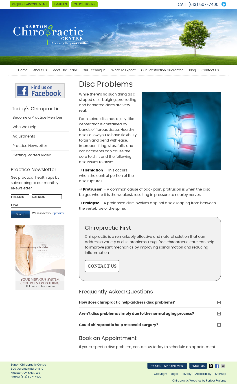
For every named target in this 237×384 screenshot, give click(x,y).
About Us (40, 70)
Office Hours (84, 4)
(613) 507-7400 (203, 5)
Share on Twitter (211, 366)
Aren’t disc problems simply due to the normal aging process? (136, 313)
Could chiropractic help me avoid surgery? (118, 325)
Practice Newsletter (30, 146)
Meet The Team (65, 70)
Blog (192, 70)
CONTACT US (102, 266)
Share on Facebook (217, 366)
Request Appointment (29, 4)
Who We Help (24, 127)
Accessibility (203, 374)
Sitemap (220, 374)
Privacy (186, 374)
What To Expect (123, 70)
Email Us (60, 4)
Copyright (160, 374)
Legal (174, 374)
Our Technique (94, 70)
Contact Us (210, 70)
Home (23, 70)
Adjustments (24, 136)
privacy (59, 213)
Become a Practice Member (37, 117)
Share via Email (223, 366)
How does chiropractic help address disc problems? (127, 302)
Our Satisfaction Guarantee (162, 70)
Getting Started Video (32, 155)
